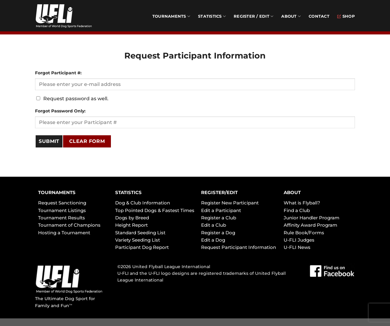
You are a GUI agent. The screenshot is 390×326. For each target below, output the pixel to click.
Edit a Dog (213, 240)
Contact (319, 16)
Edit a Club (213, 225)
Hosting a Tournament (64, 233)
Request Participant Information (238, 247)
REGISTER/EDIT (219, 192)
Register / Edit (253, 16)
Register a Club (218, 218)
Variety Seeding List (137, 240)
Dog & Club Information (142, 203)
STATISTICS (128, 192)
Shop (346, 16)
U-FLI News (297, 247)
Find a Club (297, 210)
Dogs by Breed (132, 218)
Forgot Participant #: (58, 73)
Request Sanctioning (62, 203)
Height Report (131, 225)
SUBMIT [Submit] (49, 141)
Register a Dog (218, 233)
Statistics (212, 16)
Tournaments (171, 16)
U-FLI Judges (299, 240)
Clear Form (87, 141)
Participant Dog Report (142, 247)
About (291, 16)
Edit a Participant (221, 210)
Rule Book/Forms (304, 233)
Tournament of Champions (69, 225)
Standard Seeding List (140, 233)
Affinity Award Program (310, 225)
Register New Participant (230, 203)
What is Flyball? (302, 203)
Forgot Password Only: (60, 111)
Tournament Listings (62, 210)
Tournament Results (61, 218)
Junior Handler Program (311, 218)
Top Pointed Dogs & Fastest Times (154, 210)
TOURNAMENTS (57, 192)
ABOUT (292, 192)
